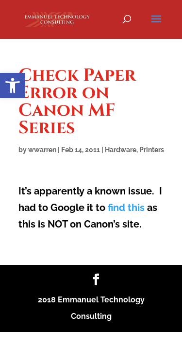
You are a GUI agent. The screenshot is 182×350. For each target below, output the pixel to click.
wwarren (42, 150)
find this (126, 207)
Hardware (120, 150)
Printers (151, 150)
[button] (12, 85)
